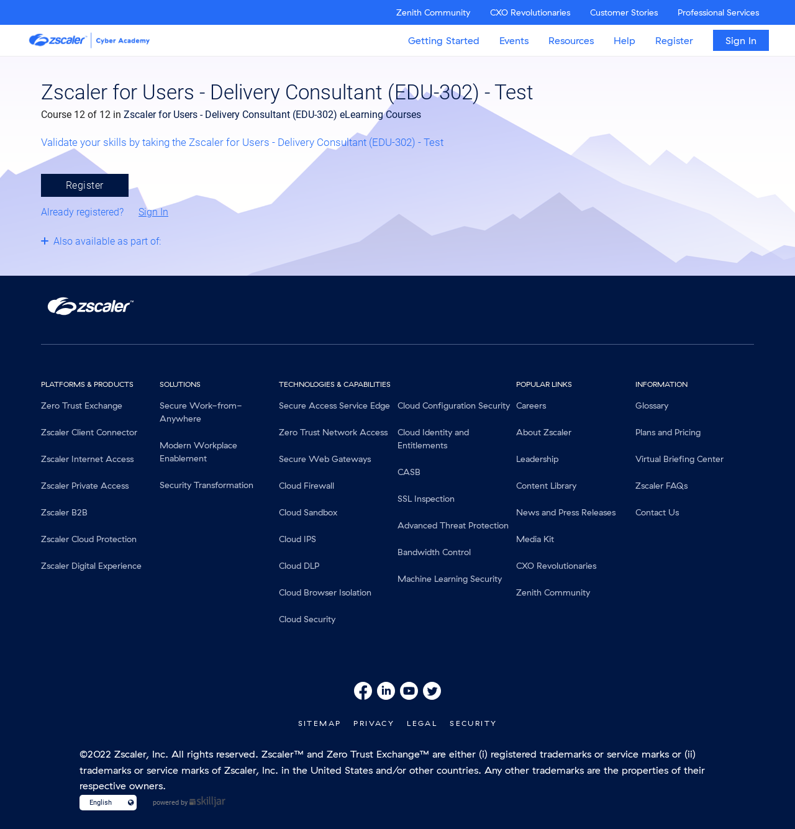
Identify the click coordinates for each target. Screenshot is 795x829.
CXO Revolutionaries (530, 12)
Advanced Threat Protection (453, 525)
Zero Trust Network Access (333, 432)
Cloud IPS (297, 539)
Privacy (373, 723)
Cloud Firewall (306, 485)
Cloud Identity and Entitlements (433, 439)
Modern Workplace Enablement (198, 452)
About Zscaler (543, 432)
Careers (531, 405)
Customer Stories (624, 12)
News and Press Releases (566, 512)
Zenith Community (433, 12)
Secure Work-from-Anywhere (201, 412)
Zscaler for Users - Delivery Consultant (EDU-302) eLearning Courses (272, 114)
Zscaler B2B (64, 512)
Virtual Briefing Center (679, 458)
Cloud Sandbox (308, 512)
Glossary (651, 405)
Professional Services (718, 12)
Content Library (546, 485)
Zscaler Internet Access (87, 458)
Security (473, 723)
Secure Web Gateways (325, 458)
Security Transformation (206, 485)
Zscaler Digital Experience (91, 565)
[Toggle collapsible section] (177, 241)
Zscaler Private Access (85, 485)
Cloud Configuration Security (454, 405)
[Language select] (103, 802)
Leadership (537, 458)
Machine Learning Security (450, 578)
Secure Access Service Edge (334, 405)
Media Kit (535, 539)
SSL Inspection (426, 498)
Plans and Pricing (668, 432)
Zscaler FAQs (661, 485)
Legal (422, 723)
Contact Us (657, 512)
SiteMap (320, 723)
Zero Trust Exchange (81, 405)
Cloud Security (307, 619)
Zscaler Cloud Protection (89, 539)
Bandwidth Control (434, 552)
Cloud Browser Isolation (325, 592)
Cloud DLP (299, 565)
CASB (409, 472)
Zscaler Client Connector (89, 432)
